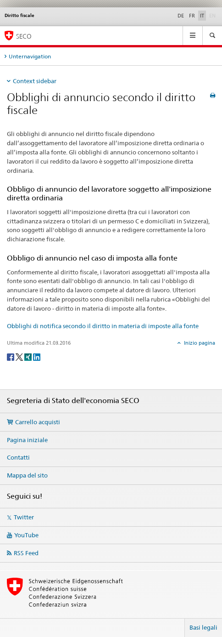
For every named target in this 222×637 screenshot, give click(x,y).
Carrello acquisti (37, 422)
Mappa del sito (27, 475)
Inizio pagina (199, 343)
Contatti (18, 457)
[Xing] (28, 356)
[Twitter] (20, 356)
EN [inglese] (213, 15)
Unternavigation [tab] (30, 56)
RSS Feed (26, 553)
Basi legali (203, 627)
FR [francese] (192, 15)
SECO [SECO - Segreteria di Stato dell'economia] (24, 36)
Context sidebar (34, 81)
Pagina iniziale (27, 440)
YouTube (26, 535)
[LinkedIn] (36, 356)
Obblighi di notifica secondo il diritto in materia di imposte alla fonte (103, 326)
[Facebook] (11, 356)
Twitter (24, 517)
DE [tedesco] (181, 15)
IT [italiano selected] (202, 15)
